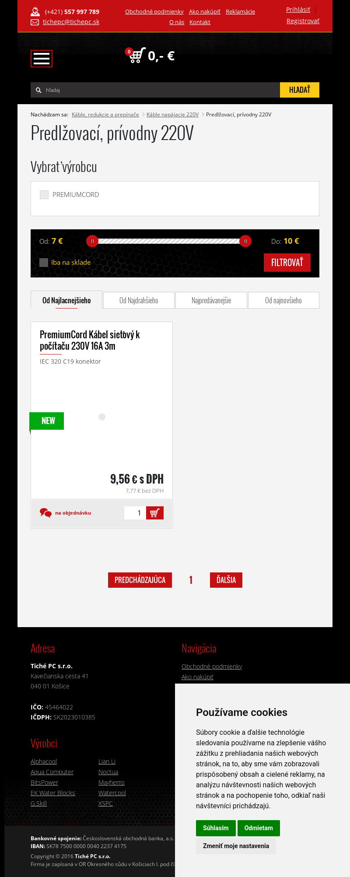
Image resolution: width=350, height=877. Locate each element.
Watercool (112, 793)
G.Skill (39, 803)
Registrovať (303, 21)
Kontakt (199, 22)
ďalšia (226, 580)
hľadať (299, 89)
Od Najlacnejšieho (66, 300)
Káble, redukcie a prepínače (105, 114)
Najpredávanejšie (211, 300)
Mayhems (111, 782)
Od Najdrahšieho (138, 300)
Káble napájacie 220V (173, 114)
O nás (176, 22)
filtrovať (287, 262)
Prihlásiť (298, 9)
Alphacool (44, 761)
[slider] (92, 241)
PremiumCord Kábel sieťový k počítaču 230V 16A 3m (90, 340)
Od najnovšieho (283, 300)
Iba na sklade (71, 262)
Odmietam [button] (259, 827)
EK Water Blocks (53, 793)
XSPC (105, 803)
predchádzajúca (140, 580)
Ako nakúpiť (204, 11)
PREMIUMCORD (75, 194)
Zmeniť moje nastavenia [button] (236, 845)
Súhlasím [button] (216, 827)
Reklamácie (240, 11)
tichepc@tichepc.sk (71, 22)
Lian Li (107, 761)
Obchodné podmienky (154, 11)
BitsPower (44, 782)
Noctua (108, 772)
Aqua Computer (52, 772)
